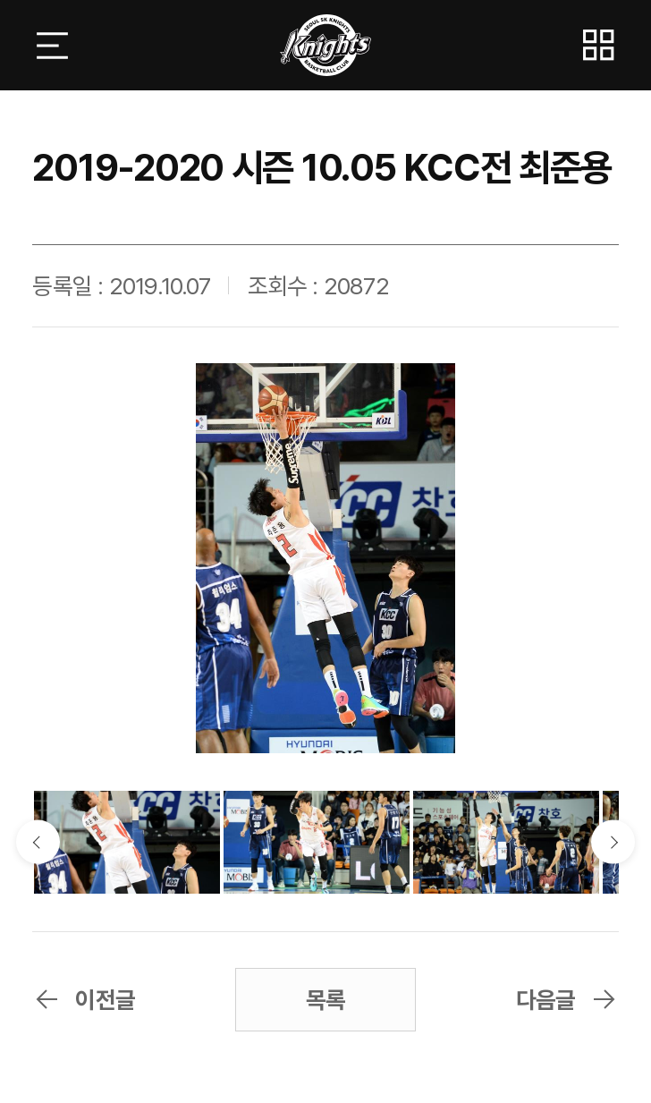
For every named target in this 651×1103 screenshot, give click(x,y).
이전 (38, 842)
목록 (325, 1000)
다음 (613, 842)
